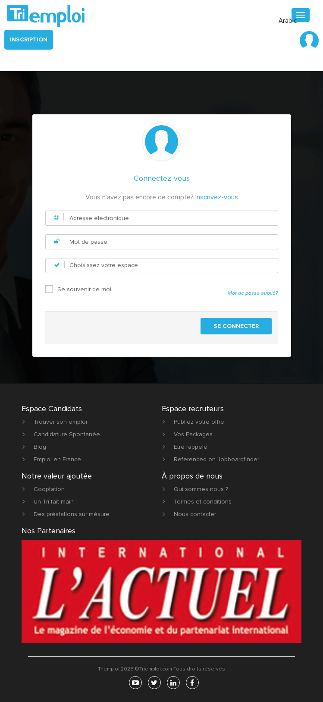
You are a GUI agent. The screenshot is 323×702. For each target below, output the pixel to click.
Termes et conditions (203, 501)
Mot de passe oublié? (253, 293)
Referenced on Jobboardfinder (216, 459)
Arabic (288, 21)
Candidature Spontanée (67, 434)
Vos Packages (193, 434)
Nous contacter (195, 514)
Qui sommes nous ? (201, 489)
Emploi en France (57, 459)
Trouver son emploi (60, 421)
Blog (40, 446)
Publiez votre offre (199, 421)
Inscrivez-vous (216, 197)
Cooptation (49, 489)
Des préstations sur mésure (72, 514)
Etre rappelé (190, 446)
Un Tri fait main (54, 501)
